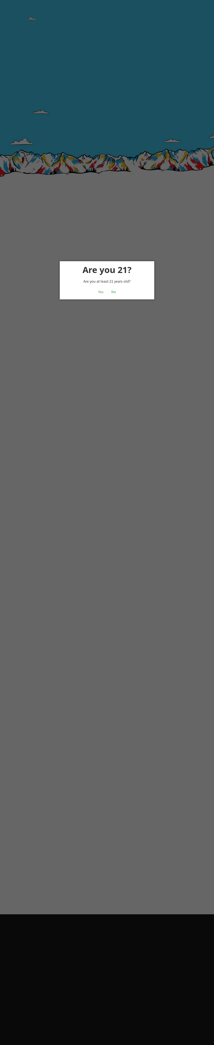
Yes (101, 292)
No (113, 292)
